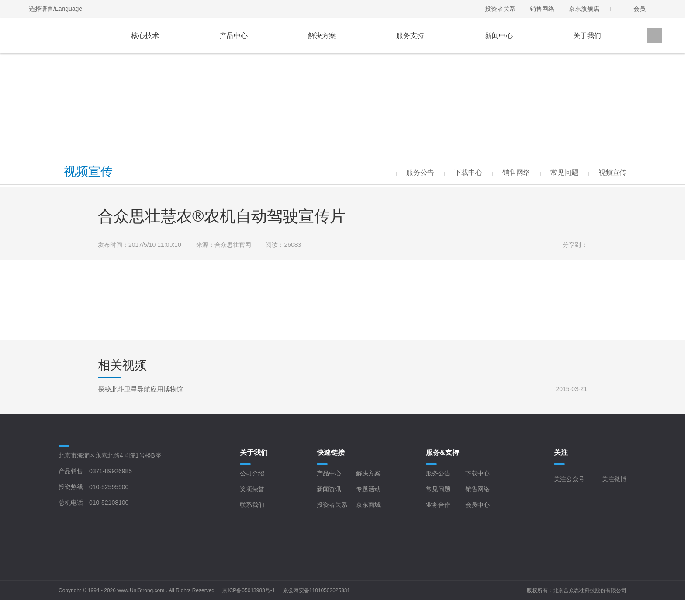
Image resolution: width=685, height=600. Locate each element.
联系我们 (252, 504)
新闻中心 (499, 35)
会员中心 (477, 504)
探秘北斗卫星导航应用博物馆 (140, 389)
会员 (639, 8)
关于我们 (587, 35)
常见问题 (438, 489)
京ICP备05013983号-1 (248, 590)
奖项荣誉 (252, 489)
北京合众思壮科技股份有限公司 (589, 590)
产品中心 (234, 35)
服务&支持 (442, 452)
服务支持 (410, 35)
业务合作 (438, 504)
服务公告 (438, 473)
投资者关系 (500, 8)
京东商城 (368, 504)
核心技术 (145, 35)
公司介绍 (252, 473)
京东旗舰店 (584, 8)
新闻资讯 (329, 489)
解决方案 (322, 35)
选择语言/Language (55, 8)
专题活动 (368, 489)
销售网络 (542, 8)
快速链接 (331, 452)
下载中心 (477, 473)
